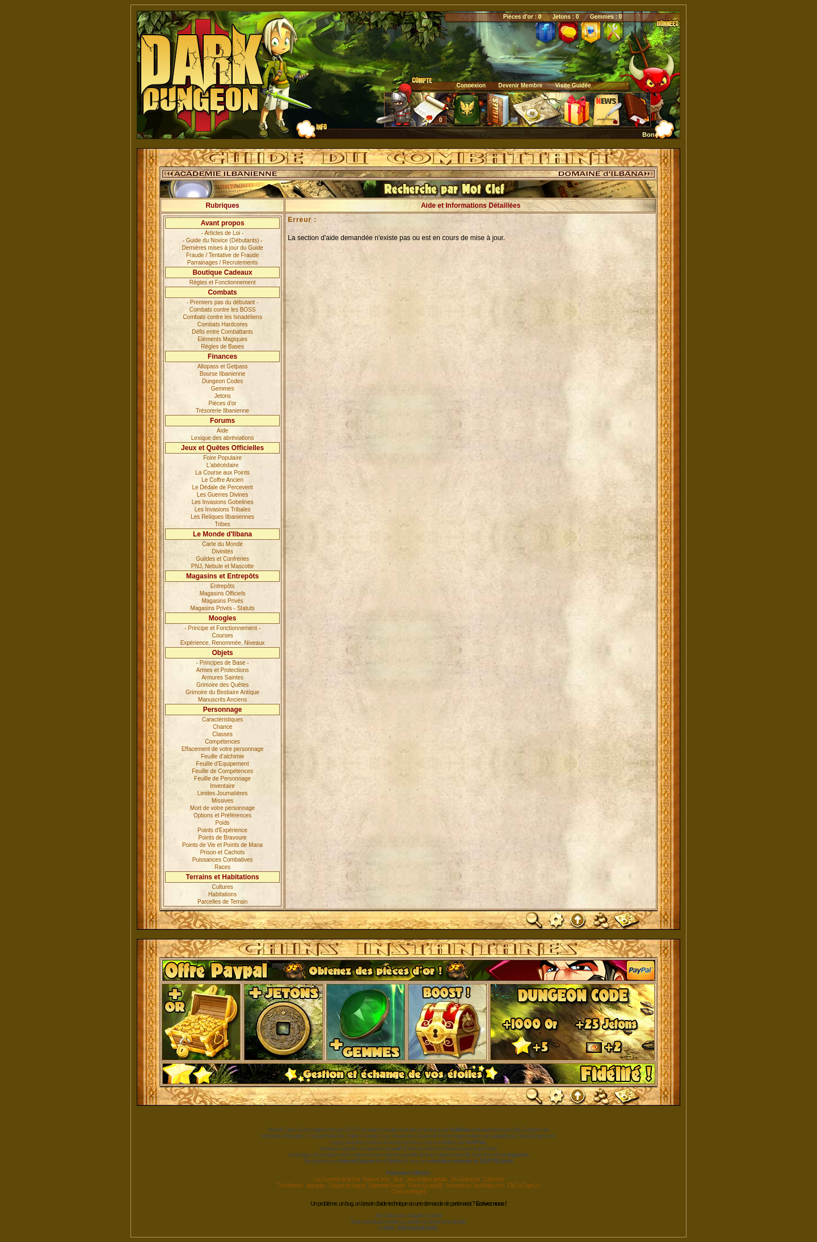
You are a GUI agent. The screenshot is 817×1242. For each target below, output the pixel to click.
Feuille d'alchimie (222, 756)
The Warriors (290, 1185)
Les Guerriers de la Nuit (336, 1179)
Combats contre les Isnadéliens (222, 317)
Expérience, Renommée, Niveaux (222, 643)
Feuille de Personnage (222, 778)
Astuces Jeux (376, 1179)
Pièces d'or (223, 403)
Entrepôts (222, 586)
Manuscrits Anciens (222, 699)
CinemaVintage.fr (408, 1192)
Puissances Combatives (222, 860)
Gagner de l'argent (347, 1185)
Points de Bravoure (223, 837)
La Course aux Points (222, 472)
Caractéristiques (222, 719)
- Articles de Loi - (222, 233)
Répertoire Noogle (386, 1185)
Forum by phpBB (425, 1185)
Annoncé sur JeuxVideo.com (475, 1185)
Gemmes (222, 388)
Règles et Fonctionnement (222, 282)
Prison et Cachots (222, 852)
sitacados (315, 1185)
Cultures (222, 887)
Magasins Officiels (223, 593)
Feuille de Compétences (222, 771)
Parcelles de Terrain (222, 902)
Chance (222, 727)
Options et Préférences (222, 815)
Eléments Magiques (222, 339)
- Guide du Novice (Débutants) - (223, 240)
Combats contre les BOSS (222, 310)
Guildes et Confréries (222, 559)
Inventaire (222, 786)
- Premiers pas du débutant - (223, 302)
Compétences (222, 742)
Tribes (222, 524)
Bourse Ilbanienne (223, 374)
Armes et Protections (222, 670)
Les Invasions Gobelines (223, 502)
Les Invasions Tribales (223, 509)
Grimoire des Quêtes (222, 685)
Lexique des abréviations (222, 438)
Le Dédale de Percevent (222, 487)
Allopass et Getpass (222, 366)
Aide (222, 430)
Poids (223, 823)
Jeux (397, 1179)
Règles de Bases (222, 346)
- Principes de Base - (222, 663)
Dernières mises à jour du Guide (222, 248)
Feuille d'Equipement (222, 764)
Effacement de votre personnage (223, 749)
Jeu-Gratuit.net (464, 1179)
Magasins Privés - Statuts (222, 608)
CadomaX (493, 1179)
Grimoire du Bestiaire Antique (222, 692)
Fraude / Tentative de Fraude (222, 255)
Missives (222, 801)
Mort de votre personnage (222, 808)
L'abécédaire (223, 465)
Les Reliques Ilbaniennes (222, 517)
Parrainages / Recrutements (222, 262)
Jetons (222, 396)
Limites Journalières (222, 793)
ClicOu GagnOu (523, 1185)
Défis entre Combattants (222, 332)
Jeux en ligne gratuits (426, 1179)
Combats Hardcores (222, 324)
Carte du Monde (222, 544)
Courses (222, 635)
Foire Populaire (222, 458)
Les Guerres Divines (223, 495)
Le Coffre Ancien (222, 480)
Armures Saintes (222, 677)
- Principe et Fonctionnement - (222, 628)
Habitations (222, 894)
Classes (222, 734)
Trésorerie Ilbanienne (222, 411)
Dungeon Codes (222, 381)
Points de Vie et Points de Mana (222, 845)
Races (222, 867)
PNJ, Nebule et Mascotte (222, 566)
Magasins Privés (222, 601)
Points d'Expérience (222, 830)
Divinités (222, 551)
